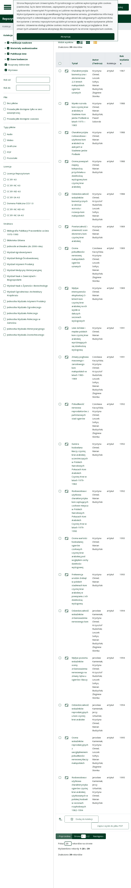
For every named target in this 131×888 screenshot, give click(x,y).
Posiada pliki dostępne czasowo (23, 118)
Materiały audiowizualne (23, 48)
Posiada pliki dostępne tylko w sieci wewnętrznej (24, 111)
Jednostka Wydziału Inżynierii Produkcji (26, 301)
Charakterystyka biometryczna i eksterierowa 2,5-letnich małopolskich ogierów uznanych (80, 81)
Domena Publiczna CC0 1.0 (20, 203)
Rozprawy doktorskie (19, 64)
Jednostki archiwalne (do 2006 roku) (25, 246)
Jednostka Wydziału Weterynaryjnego (26, 328)
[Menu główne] (7, 7)
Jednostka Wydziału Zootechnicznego (25, 334)
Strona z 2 (81, 836)
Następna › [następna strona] (98, 836)
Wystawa (12, 70)
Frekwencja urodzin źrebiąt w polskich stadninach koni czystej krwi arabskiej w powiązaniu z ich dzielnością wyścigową (80, 589)
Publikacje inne (18, 53)
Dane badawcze (19, 59)
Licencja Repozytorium (18, 173)
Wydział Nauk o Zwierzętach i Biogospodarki (21, 278)
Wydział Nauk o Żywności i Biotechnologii (27, 285)
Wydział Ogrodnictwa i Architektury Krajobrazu (24, 293)
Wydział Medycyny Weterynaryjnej (24, 270)
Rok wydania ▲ (124, 60)
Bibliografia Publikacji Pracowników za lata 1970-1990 (28, 232)
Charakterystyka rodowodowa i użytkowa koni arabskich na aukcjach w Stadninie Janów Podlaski (80, 143)
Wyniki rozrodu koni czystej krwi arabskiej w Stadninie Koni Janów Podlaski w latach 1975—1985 (80, 114)
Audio (10, 134)
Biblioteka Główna (16, 240)
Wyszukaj (118, 7)
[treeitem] (26, 42)
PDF (9, 152)
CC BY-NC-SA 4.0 (15, 215)
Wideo (10, 140)
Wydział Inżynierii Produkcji (20, 264)
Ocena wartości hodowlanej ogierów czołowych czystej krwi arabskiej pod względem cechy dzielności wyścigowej (80, 553)
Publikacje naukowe (21, 42)
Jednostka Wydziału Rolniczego (22, 313)
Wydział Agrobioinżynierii (19, 252)
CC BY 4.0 (12, 179)
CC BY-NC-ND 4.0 (15, 209)
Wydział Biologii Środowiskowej (22, 258)
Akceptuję (65, 36)
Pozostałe (12, 158)
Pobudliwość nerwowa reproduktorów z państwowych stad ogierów (80, 411)
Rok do (6, 87)
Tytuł (75, 63)
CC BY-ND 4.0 (14, 191)
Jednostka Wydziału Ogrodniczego (24, 307)
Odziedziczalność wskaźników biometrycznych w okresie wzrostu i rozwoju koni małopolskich (80, 204)
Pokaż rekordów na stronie (75, 843)
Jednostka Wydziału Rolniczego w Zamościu (23, 321)
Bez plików (12, 103)
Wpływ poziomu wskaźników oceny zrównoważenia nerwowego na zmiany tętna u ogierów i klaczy (80, 668)
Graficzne (12, 146)
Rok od (6, 79)
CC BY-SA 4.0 (13, 197)
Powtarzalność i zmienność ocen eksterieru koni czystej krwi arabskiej (80, 233)
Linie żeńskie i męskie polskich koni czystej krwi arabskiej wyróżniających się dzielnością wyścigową (80, 338)
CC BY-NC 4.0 (13, 185)
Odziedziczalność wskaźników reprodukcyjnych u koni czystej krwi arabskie (80, 712)
